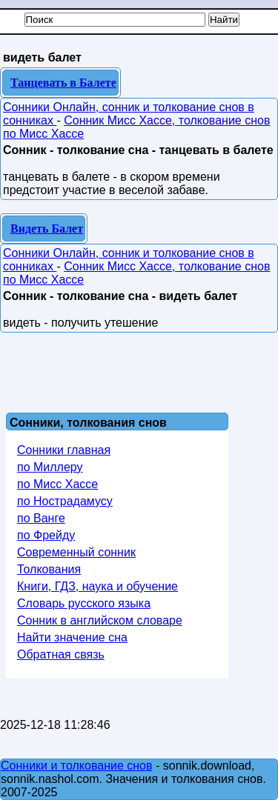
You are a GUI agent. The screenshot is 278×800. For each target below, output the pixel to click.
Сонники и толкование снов (77, 765)
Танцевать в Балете (63, 82)
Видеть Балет (46, 228)
